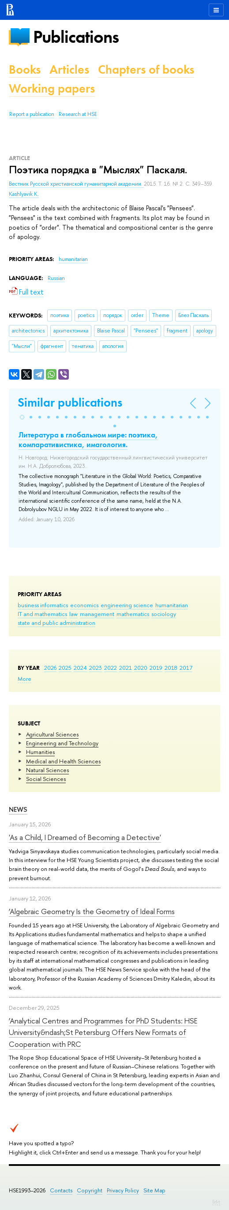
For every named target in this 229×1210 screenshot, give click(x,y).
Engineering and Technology (62, 743)
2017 (186, 668)
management (97, 614)
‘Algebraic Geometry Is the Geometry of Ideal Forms (92, 911)
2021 (125, 668)
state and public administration (56, 623)
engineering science (127, 605)
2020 (140, 668)
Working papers (52, 88)
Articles (69, 69)
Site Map (154, 1190)
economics (84, 605)
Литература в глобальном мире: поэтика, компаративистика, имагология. (88, 439)
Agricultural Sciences (52, 734)
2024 (80, 668)
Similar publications (70, 402)
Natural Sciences (47, 770)
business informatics (43, 605)
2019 (156, 668)
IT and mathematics (42, 614)
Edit (216, 1202)
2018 (171, 668)
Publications (76, 37)
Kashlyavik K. (24, 194)
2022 (110, 668)
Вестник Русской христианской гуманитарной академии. (76, 183)
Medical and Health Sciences (63, 761)
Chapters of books (146, 69)
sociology (163, 614)
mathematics (132, 614)
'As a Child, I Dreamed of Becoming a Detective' (85, 837)
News (18, 809)
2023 (95, 668)
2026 (50, 668)
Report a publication (31, 114)
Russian (56, 278)
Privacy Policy (123, 1190)
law (73, 614)
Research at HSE (78, 114)
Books (25, 69)
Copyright (89, 1190)
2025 (65, 668)
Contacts (61, 1190)
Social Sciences (46, 779)
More (24, 679)
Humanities (40, 752)
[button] (22, 417)
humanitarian (171, 605)
